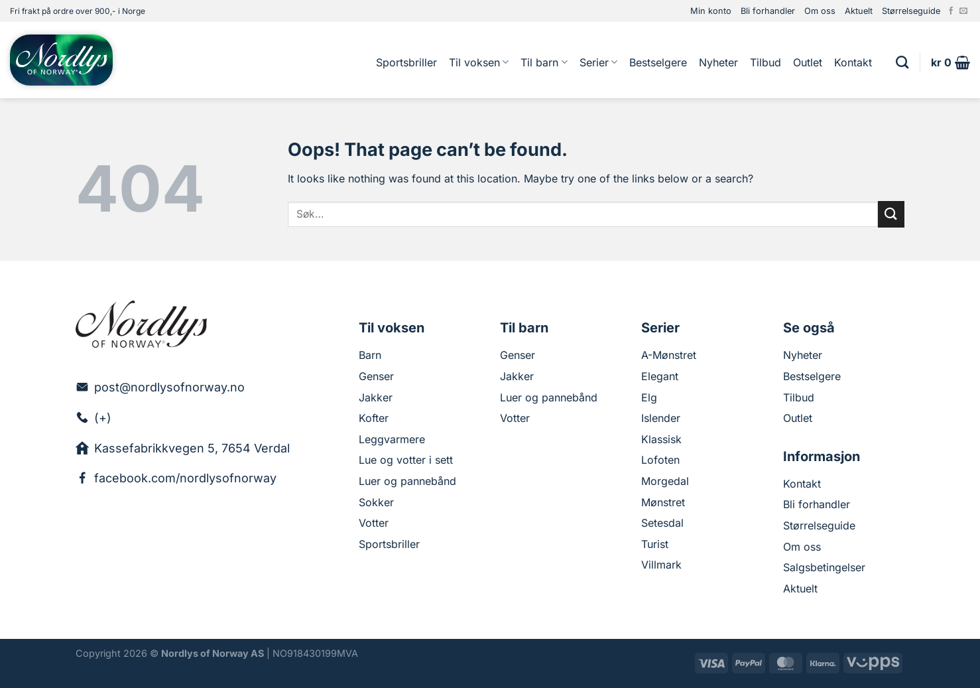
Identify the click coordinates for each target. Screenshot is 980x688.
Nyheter (718, 62)
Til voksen (479, 62)
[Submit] (891, 214)
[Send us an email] (963, 11)
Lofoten (660, 459)
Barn (370, 355)
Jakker (376, 397)
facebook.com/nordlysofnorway (185, 478)
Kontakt (853, 62)
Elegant (659, 376)
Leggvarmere (392, 439)
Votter (374, 522)
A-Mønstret (668, 355)
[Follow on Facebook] (951, 11)
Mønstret (663, 502)
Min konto (710, 11)
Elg (649, 397)
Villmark (661, 564)
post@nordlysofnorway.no (169, 387)
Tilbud (765, 62)
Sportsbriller (406, 62)
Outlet (807, 62)
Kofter (374, 418)
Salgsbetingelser (824, 567)
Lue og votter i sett (406, 459)
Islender (660, 418)
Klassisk (661, 439)
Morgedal (665, 481)
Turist (654, 544)
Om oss (819, 11)
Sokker (376, 502)
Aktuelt (859, 11)
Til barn (544, 62)
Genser (376, 376)
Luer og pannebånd (407, 481)
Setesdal (662, 522)
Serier (598, 62)
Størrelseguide (911, 11)
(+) (102, 418)
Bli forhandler (768, 11)
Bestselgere (658, 62)
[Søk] (902, 62)
